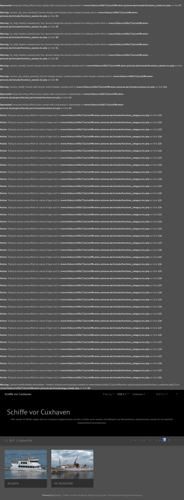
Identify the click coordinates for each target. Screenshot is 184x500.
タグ (12, 440)
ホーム (5, 440)
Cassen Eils (25, 440)
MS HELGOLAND (61, 482)
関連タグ (122, 394)
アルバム (107, 394)
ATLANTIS (13, 482)
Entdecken (138, 394)
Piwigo (57, 493)
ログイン (161, 394)
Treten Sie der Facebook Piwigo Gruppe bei (84, 493)
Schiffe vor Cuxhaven (18, 394)
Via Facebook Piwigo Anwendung (125, 493)
